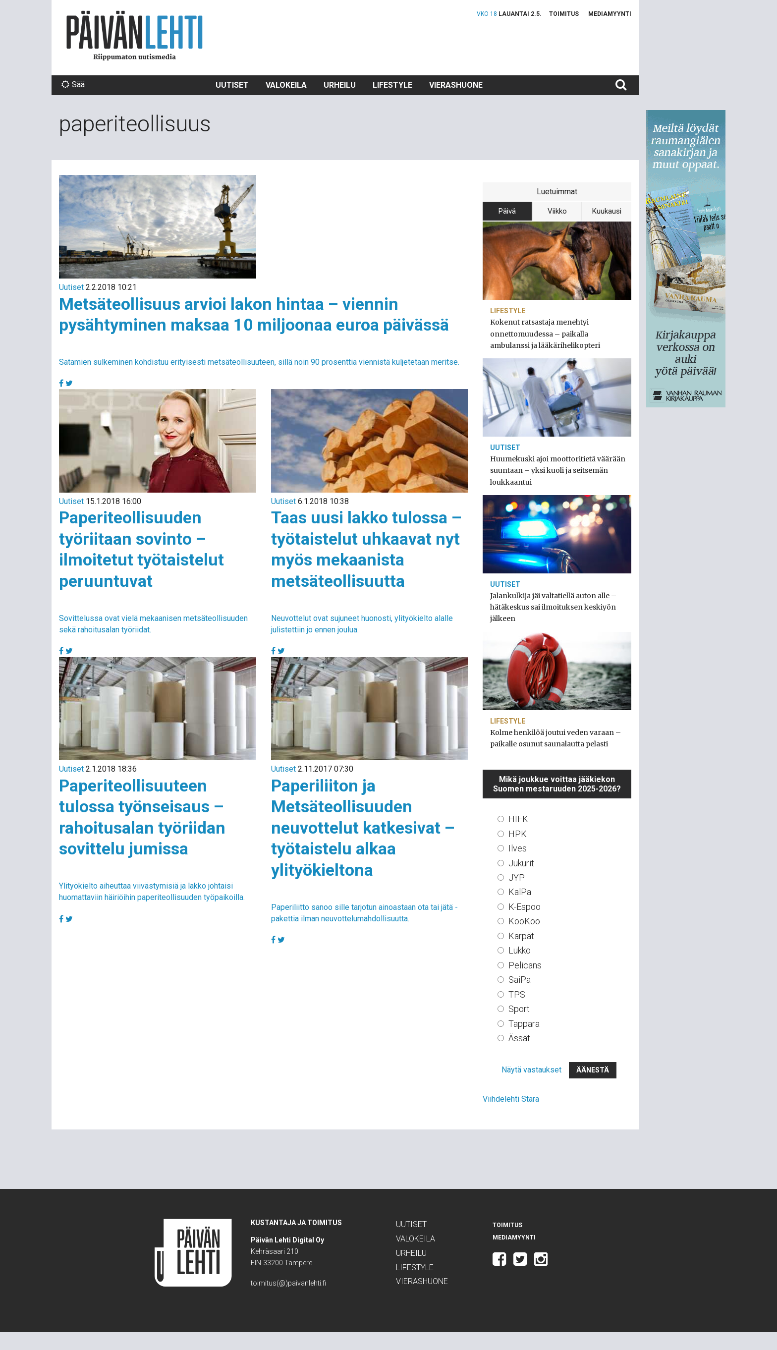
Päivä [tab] (507, 211)
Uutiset (232, 85)
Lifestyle (392, 85)
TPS (516, 994)
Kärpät (521, 936)
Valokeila (286, 85)
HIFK (518, 819)
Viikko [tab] (557, 211)
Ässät (519, 1038)
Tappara (524, 1023)
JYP (516, 877)
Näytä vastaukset (531, 1069)
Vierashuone (456, 85)
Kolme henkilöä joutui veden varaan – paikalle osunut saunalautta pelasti (555, 738)
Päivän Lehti (134, 35)
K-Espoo (524, 906)
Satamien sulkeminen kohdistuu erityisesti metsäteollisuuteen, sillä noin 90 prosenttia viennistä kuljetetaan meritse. (259, 362)
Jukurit (521, 863)
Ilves (517, 848)
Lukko (519, 950)
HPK (517, 834)
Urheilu (340, 85)
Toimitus (564, 13)
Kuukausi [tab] (606, 211)
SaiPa (519, 979)
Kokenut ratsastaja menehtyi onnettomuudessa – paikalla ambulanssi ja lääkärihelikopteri (545, 333)
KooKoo (524, 921)
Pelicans (525, 965)
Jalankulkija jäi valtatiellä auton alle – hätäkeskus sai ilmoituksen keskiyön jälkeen (553, 607)
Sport (519, 1009)
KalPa (519, 892)
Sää (73, 84)
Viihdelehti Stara (511, 1099)
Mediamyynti (609, 13)
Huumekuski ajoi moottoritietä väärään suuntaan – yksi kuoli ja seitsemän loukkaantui (557, 470)
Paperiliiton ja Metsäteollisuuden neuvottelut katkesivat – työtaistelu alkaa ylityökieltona (363, 828)
